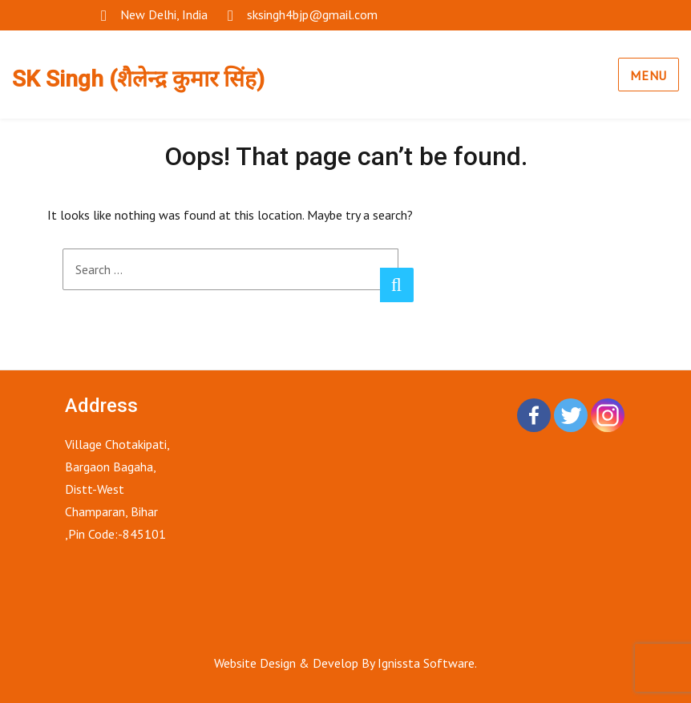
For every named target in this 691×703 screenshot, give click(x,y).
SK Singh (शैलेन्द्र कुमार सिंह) (138, 79)
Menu (648, 75)
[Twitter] (571, 415)
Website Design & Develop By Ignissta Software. (345, 663)
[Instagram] (607, 415)
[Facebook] (534, 415)
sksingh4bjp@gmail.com (312, 14)
